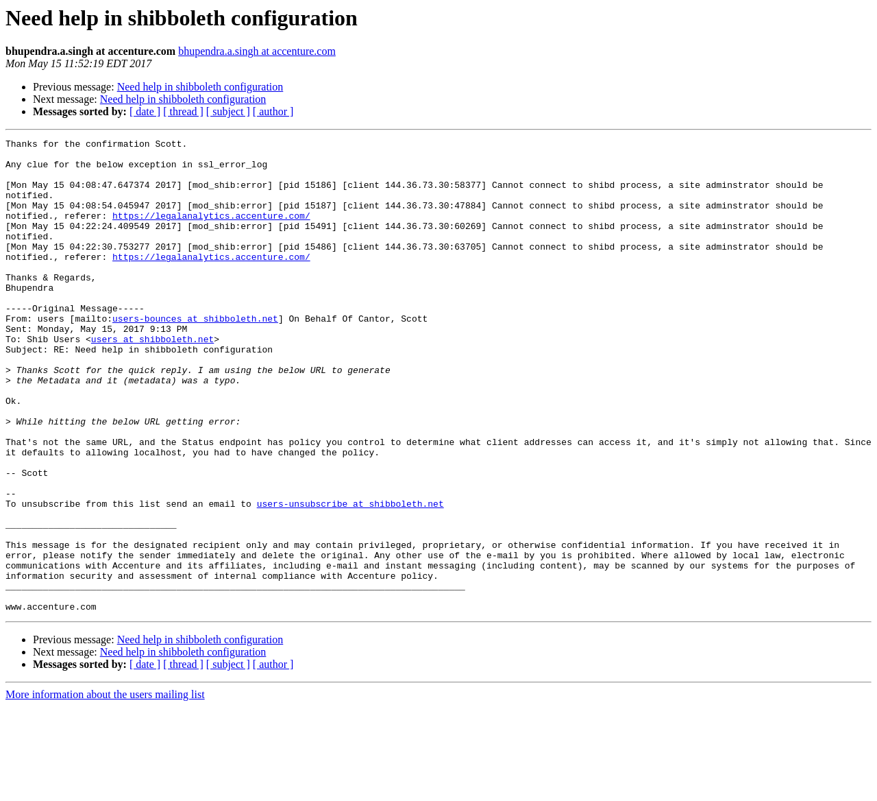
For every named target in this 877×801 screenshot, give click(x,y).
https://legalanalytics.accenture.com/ (211, 232)
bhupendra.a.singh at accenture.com (257, 51)
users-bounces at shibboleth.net (195, 355)
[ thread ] (183, 111)
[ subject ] (228, 111)
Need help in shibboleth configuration (200, 87)
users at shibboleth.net (152, 380)
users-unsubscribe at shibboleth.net (350, 577)
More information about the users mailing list (105, 789)
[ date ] (144, 111)
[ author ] (273, 111)
